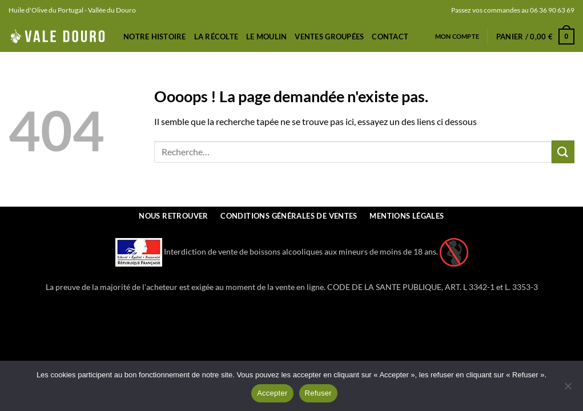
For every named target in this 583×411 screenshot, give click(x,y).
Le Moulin (266, 36)
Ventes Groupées (329, 36)
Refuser (318, 393)
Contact (390, 36)
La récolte (216, 36)
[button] (535, 37)
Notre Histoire (154, 36)
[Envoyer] (563, 151)
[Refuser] (567, 389)
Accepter (272, 393)
